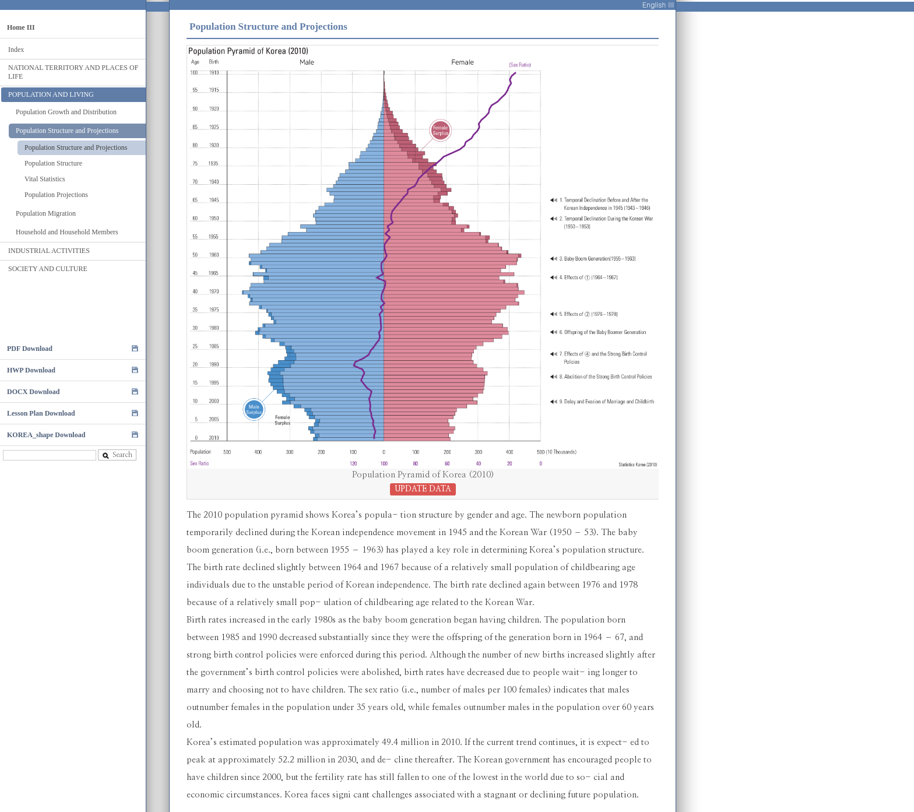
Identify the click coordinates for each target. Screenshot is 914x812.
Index (16, 49)
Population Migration (46, 213)
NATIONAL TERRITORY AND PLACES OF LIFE (73, 72)
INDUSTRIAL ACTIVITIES (49, 251)
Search (117, 455)
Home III (21, 27)
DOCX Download (33, 392)
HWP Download (31, 370)
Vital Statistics (44, 179)
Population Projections (56, 195)
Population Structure (53, 163)
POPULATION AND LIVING (51, 94)
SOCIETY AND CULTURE (47, 269)
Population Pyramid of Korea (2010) (423, 482)
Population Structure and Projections (67, 130)
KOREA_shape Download (46, 435)
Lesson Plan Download (41, 413)
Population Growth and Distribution (66, 112)
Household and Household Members (67, 232)
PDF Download (29, 349)
